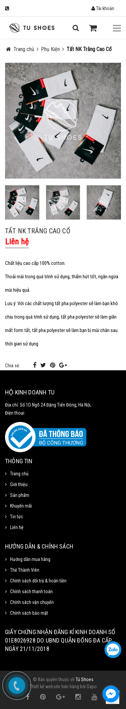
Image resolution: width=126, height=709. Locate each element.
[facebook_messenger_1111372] (110, 694)
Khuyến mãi (21, 506)
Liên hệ (17, 527)
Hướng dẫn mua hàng (30, 559)
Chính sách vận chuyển (32, 602)
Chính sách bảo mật (29, 613)
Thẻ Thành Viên (24, 570)
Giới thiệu (19, 484)
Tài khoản (102, 8)
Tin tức (16, 516)
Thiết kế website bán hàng (54, 686)
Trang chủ (19, 473)
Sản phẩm (19, 495)
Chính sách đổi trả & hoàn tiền (38, 580)
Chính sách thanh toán (31, 591)
